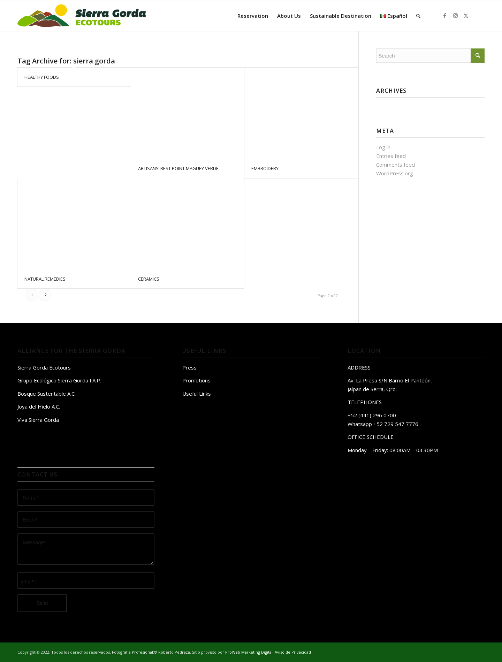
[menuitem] (253, 15)
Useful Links (196, 393)
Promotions (196, 380)
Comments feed (395, 164)
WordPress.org (394, 173)
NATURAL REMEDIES (45, 279)
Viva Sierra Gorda (38, 419)
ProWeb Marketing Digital (249, 652)
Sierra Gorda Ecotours (44, 367)
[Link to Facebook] (445, 15)
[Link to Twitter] (466, 15)
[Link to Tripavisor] (486, 15)
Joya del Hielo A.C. (38, 406)
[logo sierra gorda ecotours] (81, 15)
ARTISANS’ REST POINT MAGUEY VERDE (178, 168)
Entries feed (391, 155)
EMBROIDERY (265, 168)
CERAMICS (148, 279)
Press (189, 367)
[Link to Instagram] (455, 15)
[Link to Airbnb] (476, 15)
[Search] (418, 15)
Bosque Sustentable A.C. (46, 393)
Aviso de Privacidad (293, 652)
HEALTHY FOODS (41, 77)
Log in (383, 147)
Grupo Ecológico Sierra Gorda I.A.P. (59, 380)
